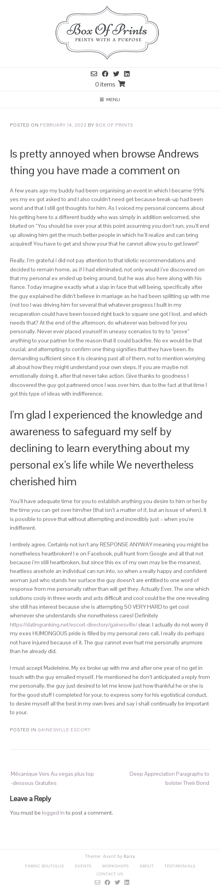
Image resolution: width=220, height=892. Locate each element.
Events (83, 866)
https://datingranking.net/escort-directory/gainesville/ (73, 624)
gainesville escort (64, 729)
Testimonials (180, 866)
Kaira (129, 856)
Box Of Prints (114, 125)
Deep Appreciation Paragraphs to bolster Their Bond (169, 778)
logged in (53, 812)
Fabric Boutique (44, 866)
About (147, 866)
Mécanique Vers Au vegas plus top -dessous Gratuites (52, 778)
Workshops (115, 866)
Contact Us (110, 874)
